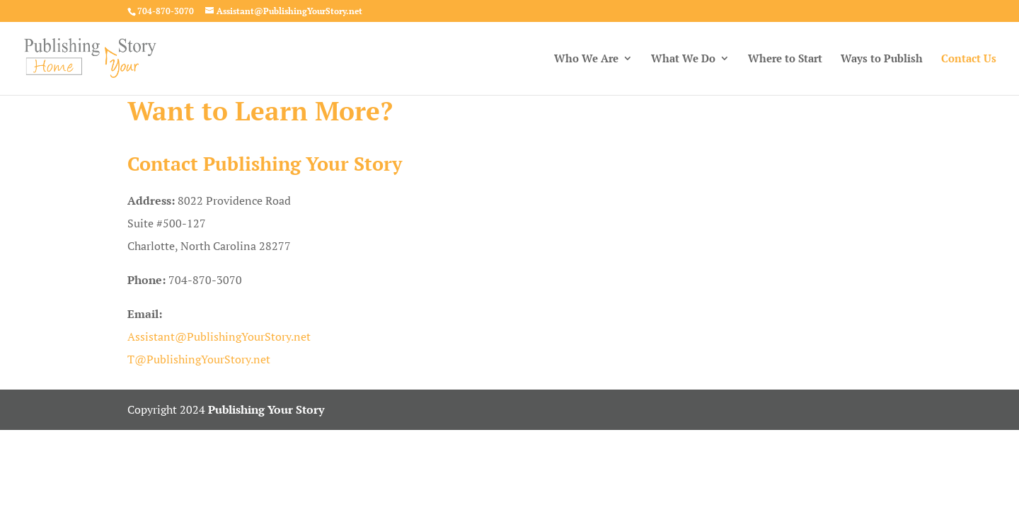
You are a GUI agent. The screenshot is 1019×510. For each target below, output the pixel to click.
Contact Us (968, 59)
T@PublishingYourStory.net (198, 359)
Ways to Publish (882, 59)
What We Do (683, 59)
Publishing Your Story (266, 409)
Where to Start (785, 59)
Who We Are (586, 59)
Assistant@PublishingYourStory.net (219, 336)
